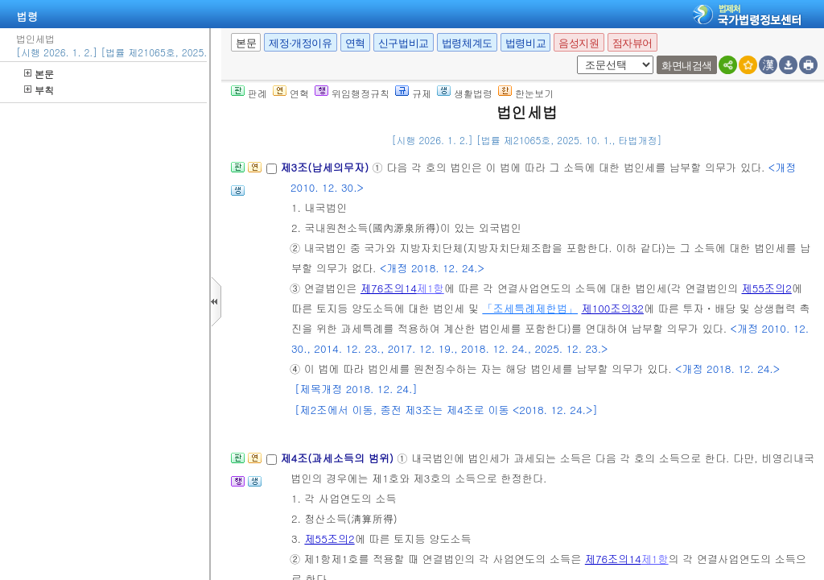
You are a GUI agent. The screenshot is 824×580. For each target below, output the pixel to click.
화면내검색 (686, 66)
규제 (413, 93)
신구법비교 (403, 43)
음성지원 (578, 43)
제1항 (430, 288)
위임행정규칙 (352, 93)
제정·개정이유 (300, 43)
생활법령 (464, 93)
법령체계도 (467, 43)
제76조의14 (388, 288)
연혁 (355, 43)
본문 (39, 74)
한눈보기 (526, 93)
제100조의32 (612, 308)
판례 (249, 93)
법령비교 (525, 43)
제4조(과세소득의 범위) (338, 458)
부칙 (39, 90)
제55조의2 (767, 288)
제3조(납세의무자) (326, 167)
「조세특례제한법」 (530, 308)
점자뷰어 (632, 43)
